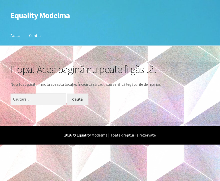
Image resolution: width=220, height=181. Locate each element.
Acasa (15, 35)
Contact (36, 35)
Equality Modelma (40, 15)
